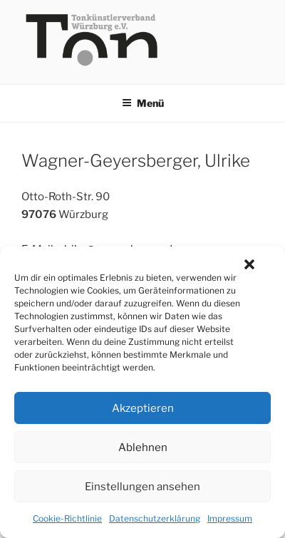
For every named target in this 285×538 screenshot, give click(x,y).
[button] (249, 264)
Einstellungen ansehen (142, 486)
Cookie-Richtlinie (67, 518)
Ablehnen (142, 447)
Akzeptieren (143, 408)
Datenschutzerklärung (154, 518)
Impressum (229, 518)
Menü (143, 103)
